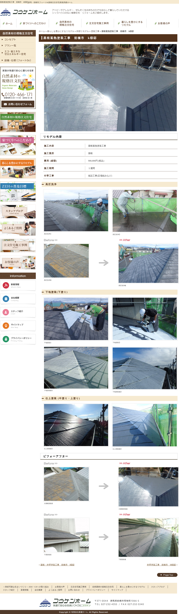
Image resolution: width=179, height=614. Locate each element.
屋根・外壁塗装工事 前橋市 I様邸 (57, 565)
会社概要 (38, 590)
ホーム (42, 31)
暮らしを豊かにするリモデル (60, 31)
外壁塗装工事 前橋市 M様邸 (161, 565)
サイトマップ (117, 590)
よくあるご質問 (55, 590)
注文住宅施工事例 (78, 587)
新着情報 (24, 590)
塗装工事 (95, 31)
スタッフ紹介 (9, 590)
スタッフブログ (158, 587)
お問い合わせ (74, 590)
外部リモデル (82, 31)
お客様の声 (60, 587)
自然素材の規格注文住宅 (103, 587)
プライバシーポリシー (95, 590)
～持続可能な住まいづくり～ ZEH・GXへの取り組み (26, 587)
